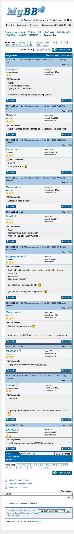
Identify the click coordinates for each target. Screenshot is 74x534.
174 (59, 42)
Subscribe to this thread (18, 487)
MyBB (17, 521)
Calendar (56, 20)
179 (24, 45)
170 (35, 42)
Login (25, 25)
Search (25, 20)
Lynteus (11, 429)
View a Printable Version (19, 480)
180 (30, 45)
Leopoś (9, 378)
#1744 (69, 183)
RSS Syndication (14, 515)
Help (68, 20)
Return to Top (29, 510)
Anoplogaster (11, 250)
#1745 (69, 212)
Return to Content (14, 513)
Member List (40, 20)
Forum (19, 510)
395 (38, 45)
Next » (45, 45)
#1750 (69, 425)
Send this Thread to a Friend (20, 484)
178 (19, 45)
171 (41, 42)
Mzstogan (12, 351)
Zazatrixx (9, 143)
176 (7, 45)
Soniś (9, 216)
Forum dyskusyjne (14, 32)
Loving (8, 62)
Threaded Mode (52, 55)
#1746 (69, 252)
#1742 (69, 111)
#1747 (69, 308)
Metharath (10, 180)
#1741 (69, 65)
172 (47, 42)
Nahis (8, 108)
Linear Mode (66, 55)
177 (13, 45)
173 (53, 42)
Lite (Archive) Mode (30, 513)
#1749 (69, 381)
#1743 (69, 145)
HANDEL (34, 35)
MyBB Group (37, 521)
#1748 (69, 347)
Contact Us (11, 510)
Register (33, 25)
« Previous (21, 42)
